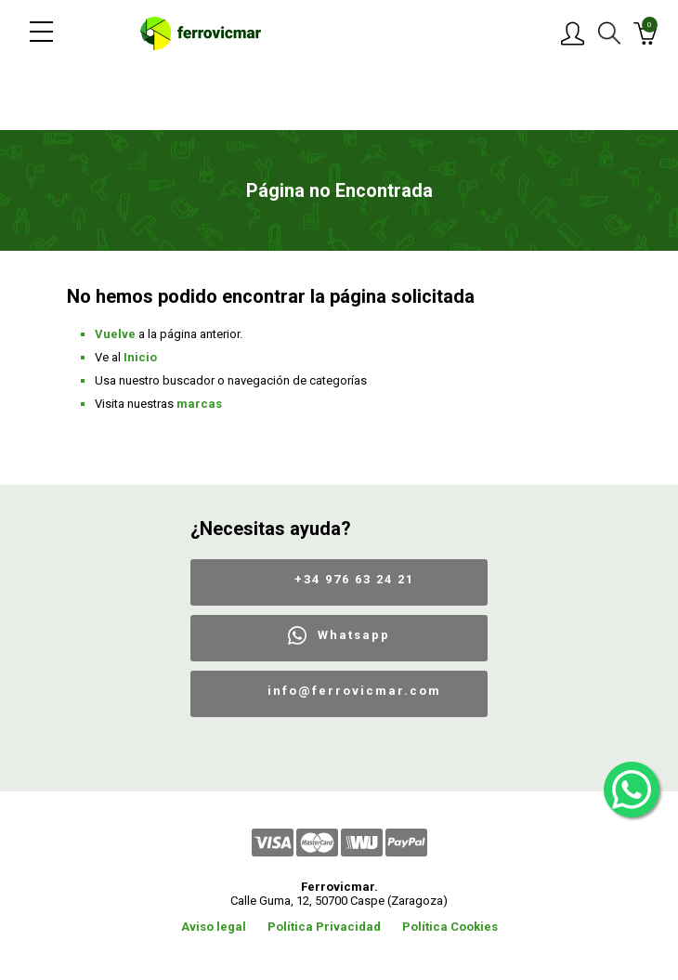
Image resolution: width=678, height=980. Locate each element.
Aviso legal (213, 927)
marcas (199, 404)
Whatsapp (354, 635)
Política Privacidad (324, 927)
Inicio (140, 357)
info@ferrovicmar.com (354, 691)
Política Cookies (450, 927)
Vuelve (115, 334)
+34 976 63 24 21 (354, 579)
